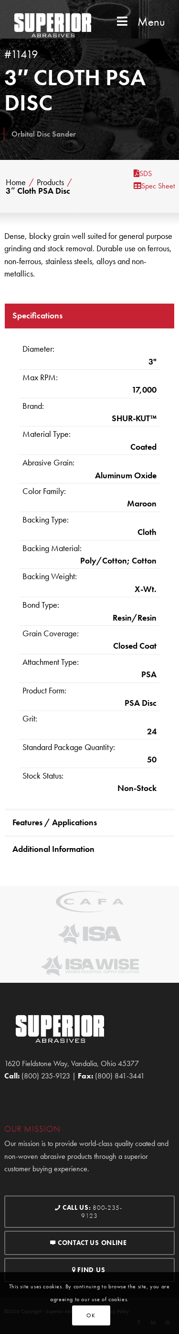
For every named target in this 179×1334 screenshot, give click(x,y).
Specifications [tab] (37, 315)
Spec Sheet (154, 186)
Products (50, 182)
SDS (143, 173)
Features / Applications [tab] (54, 822)
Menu (140, 22)
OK (90, 1315)
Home (16, 182)
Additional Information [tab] (53, 848)
